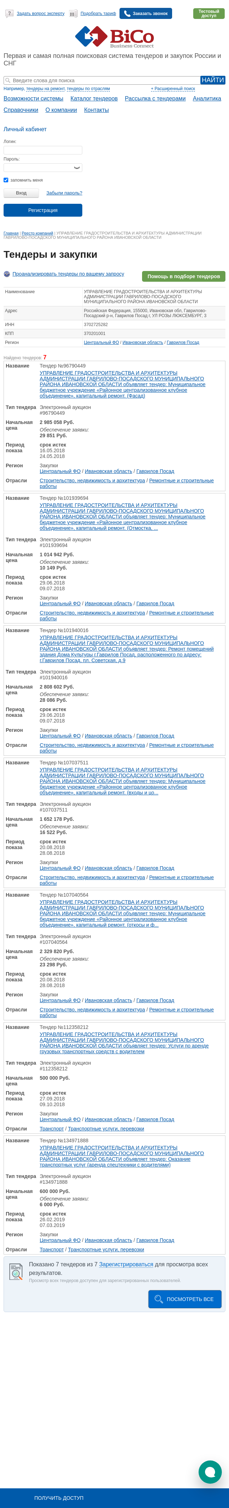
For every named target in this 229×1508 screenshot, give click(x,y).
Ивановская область (143, 342)
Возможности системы (33, 98)
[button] (210, 1472)
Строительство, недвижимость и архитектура (92, 480)
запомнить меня (23, 180)
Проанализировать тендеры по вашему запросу (68, 274)
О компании (61, 110)
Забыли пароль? (64, 193)
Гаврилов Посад (183, 342)
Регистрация (43, 210)
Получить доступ (58, 1498)
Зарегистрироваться (126, 1264)
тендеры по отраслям (88, 88)
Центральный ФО (101, 342)
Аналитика (207, 98)
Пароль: (12, 159)
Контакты (96, 110)
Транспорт (52, 1129)
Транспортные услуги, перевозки (106, 1129)
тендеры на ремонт (45, 88)
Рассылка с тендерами (155, 98)
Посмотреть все (190, 1299)
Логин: (10, 141)
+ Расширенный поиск (173, 88)
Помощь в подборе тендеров (183, 276)
